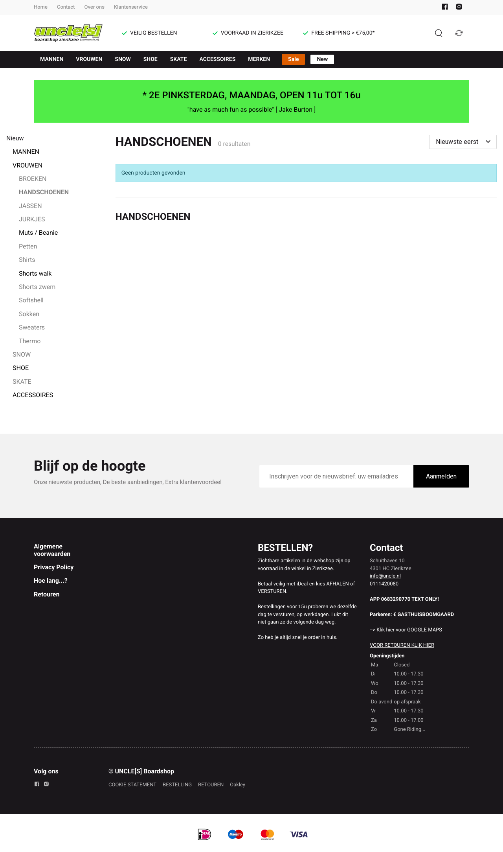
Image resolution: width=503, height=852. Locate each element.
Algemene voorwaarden (52, 550)
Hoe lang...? (51, 580)
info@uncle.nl (385, 576)
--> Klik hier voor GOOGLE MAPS (406, 630)
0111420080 (384, 584)
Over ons (94, 7)
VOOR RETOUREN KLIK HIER (402, 645)
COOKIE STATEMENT (132, 785)
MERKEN (259, 59)
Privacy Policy (53, 567)
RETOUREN (211, 785)
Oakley (237, 785)
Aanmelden (441, 476)
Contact (66, 7)
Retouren (46, 594)
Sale (293, 59)
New (322, 59)
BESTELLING (177, 785)
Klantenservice (131, 7)
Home (41, 7)
